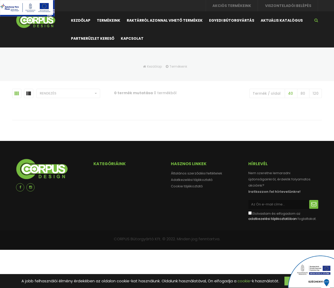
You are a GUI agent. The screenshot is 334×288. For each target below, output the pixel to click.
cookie (243, 281)
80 (302, 93)
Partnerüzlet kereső (92, 38)
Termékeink (108, 20)
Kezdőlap (80, 20)
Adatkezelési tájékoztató (192, 179)
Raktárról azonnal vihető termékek (165, 20)
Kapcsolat (132, 38)
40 (290, 93)
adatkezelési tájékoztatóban (272, 218)
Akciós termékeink (231, 5)
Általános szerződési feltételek (196, 173)
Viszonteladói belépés (288, 5)
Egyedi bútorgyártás (231, 20)
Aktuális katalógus (282, 20)
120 (316, 93)
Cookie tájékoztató (187, 186)
